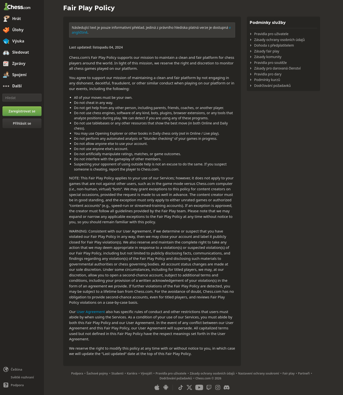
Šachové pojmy (97, 373)
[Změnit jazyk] (22, 369)
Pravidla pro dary (267, 74)
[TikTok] (181, 387)
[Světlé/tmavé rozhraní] (22, 377)
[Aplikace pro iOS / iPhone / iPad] (157, 387)
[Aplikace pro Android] (166, 387)
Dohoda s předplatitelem (274, 45)
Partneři (304, 373)
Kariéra (132, 373)
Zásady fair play (266, 51)
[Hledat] (22, 97)
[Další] (22, 86)
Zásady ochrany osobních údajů (279, 39)
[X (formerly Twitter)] (189, 387)
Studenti (117, 373)
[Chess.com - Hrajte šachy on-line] (22, 7)
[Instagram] (218, 387)
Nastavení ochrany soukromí (258, 373)
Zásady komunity (267, 56)
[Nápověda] (22, 385)
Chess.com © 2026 (208, 378)
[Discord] (226, 387)
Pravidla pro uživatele (271, 33)
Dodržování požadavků (272, 85)
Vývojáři (146, 373)
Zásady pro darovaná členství (277, 68)
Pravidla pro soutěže (270, 62)
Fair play (288, 373)
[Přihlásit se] (22, 123)
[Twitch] (209, 387)
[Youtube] (199, 387)
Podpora (77, 373)
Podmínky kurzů (267, 79)
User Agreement (91, 311)
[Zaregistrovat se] (22, 111)
